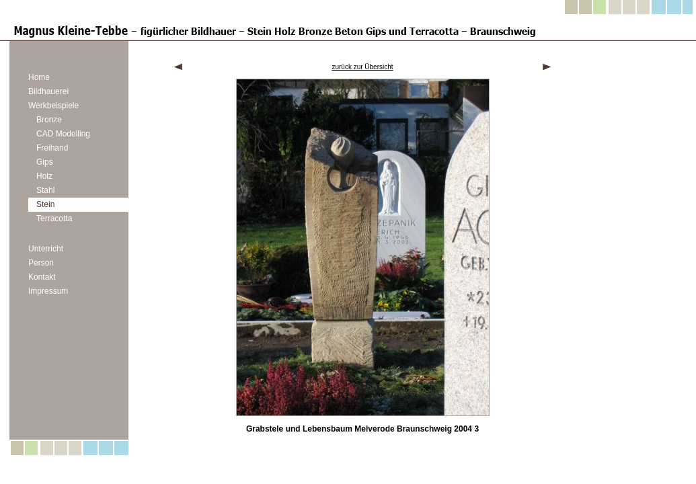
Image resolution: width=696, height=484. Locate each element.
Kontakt (42, 277)
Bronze (49, 119)
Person (41, 263)
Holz (44, 176)
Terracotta (54, 218)
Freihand (52, 148)
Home (39, 77)
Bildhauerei (48, 91)
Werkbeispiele (53, 105)
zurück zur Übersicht (362, 67)
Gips (44, 162)
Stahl (45, 190)
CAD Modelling (63, 133)
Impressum (48, 291)
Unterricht (45, 248)
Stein (45, 204)
